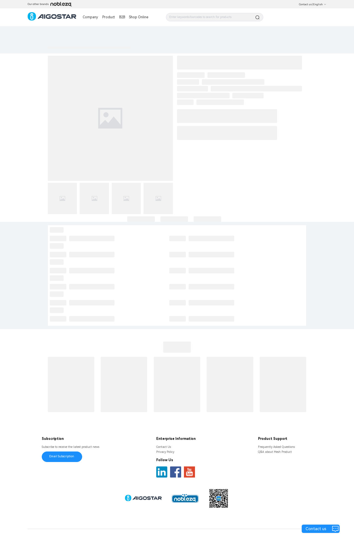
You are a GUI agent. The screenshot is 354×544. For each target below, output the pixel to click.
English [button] (319, 4)
